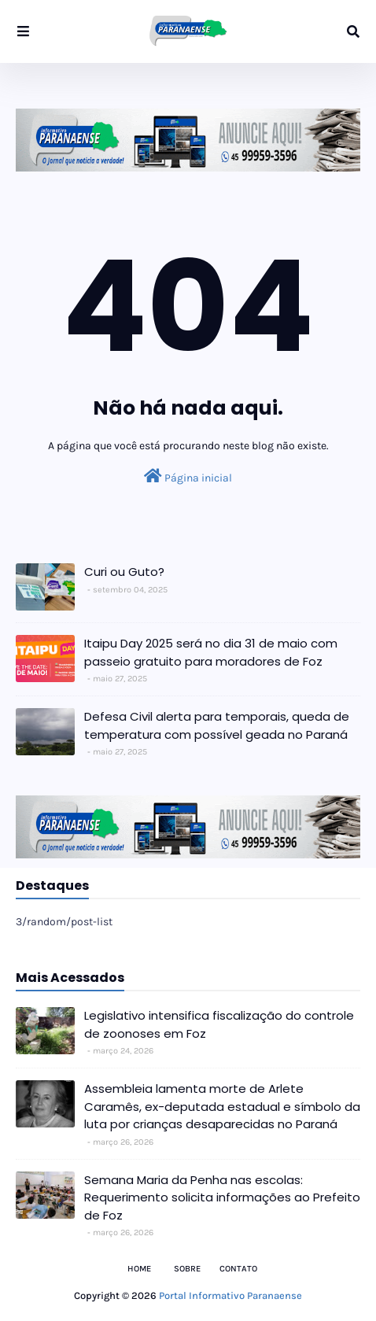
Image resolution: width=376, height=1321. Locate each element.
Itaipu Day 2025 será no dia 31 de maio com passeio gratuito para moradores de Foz (210, 652)
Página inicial (188, 476)
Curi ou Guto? (124, 571)
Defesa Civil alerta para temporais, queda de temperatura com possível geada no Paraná (216, 725)
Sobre (187, 1269)
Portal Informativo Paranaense (230, 1295)
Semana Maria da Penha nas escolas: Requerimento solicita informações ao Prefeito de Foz (222, 1197)
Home (139, 1269)
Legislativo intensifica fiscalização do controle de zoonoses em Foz (219, 1024)
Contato (238, 1269)
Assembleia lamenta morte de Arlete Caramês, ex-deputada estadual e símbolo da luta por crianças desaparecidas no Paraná (222, 1106)
